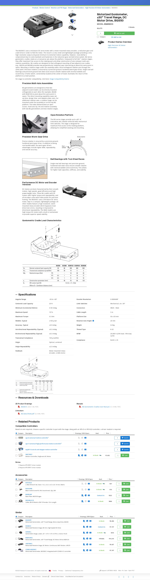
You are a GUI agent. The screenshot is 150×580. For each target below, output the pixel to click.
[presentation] (75, 290)
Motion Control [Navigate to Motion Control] (45, 8)
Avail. (97, 433)
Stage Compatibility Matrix (59, 79)
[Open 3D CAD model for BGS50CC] (72, 22)
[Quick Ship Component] (100, 455)
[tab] (55, 170)
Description (29, 433)
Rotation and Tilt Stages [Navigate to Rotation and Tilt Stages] (59, 8)
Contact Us (100, 495)
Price (107, 433)
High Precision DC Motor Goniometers (117, 46)
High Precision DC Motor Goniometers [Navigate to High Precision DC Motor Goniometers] (97, 8)
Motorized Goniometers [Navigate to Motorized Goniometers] (76, 8)
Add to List (116, 37)
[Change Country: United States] (50, 571)
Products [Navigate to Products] (35, 8)
